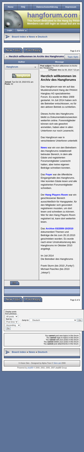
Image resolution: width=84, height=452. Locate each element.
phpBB (30, 368)
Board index (19, 36)
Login (9, 30)
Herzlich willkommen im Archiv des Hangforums (36, 56)
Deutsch (42, 36)
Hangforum (12, 67)
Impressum (70, 7)
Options (20, 30)
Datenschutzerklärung (47, 7)
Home (11, 7)
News (32, 36)
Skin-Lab (57, 363)
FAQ (23, 7)
